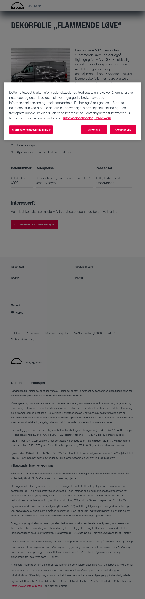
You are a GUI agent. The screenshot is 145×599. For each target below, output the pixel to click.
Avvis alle (94, 129)
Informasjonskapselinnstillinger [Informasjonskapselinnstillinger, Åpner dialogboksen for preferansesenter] (31, 129)
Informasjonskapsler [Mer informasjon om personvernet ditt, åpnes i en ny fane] (78, 118)
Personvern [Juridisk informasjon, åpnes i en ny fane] (102, 118)
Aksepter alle (123, 129)
